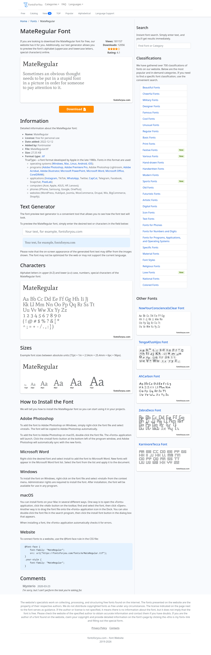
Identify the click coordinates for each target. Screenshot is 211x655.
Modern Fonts (151, 175)
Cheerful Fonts (151, 93)
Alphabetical (84, 13)
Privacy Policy (99, 628)
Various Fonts (150, 156)
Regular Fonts (151, 131)
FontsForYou (33, 4)
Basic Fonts (149, 137)
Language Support (105, 13)
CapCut (93, 178)
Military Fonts (150, 100)
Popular (69, 13)
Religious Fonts (151, 266)
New (47, 13)
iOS (90, 163)
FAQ (64, 4)
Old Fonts (148, 187)
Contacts (114, 628)
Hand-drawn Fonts (153, 162)
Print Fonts (149, 143)
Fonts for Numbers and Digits (160, 231)
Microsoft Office (115, 171)
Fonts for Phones (152, 225)
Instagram (51, 178)
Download (76, 109)
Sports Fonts (150, 181)
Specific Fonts (150, 247)
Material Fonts (151, 253)
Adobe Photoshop (53, 167)
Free (23, 13)
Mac (66, 163)
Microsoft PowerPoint (73, 171)
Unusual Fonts (151, 125)
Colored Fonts (151, 285)
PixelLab (46, 182)
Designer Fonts (151, 106)
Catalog (34, 13)
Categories (51, 4)
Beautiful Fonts (151, 87)
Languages (75, 4)
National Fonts (151, 278)
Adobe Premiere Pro (76, 167)
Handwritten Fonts (153, 168)
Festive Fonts (150, 150)
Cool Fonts (149, 118)
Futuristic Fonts (151, 193)
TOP (58, 13)
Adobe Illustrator (49, 171)
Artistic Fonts (150, 200)
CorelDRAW (36, 174)
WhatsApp (73, 178)
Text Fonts (148, 218)
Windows (57, 163)
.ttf (43, 156)
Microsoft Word (95, 171)
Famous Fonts (151, 112)
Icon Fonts (149, 212)
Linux (73, 163)
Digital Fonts (150, 206)
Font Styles (149, 260)
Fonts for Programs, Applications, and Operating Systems (162, 239)
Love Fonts (149, 272)
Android (82, 163)
